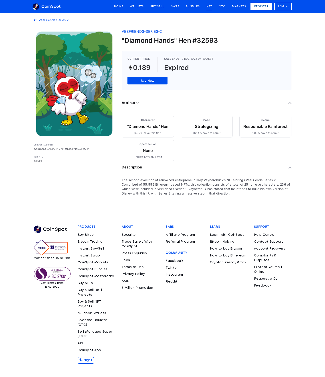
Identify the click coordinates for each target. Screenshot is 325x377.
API (80, 343)
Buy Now (147, 80)
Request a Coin (267, 278)
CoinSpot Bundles (93, 269)
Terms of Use (133, 267)
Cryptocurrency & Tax (228, 262)
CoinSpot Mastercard (96, 276)
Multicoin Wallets (92, 313)
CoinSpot (46, 6)
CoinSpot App (89, 350)
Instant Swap (89, 255)
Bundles (193, 6)
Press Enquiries (134, 253)
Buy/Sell (157, 6)
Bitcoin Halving (222, 241)
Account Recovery (269, 248)
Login (283, 6)
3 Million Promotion (137, 288)
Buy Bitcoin (87, 235)
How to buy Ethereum (228, 255)
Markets (239, 6)
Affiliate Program (180, 235)
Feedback (262, 285)
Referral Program (180, 241)
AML (125, 281)
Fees (126, 260)
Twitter (172, 267)
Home (118, 6)
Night (85, 360)
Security (128, 235)
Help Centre (264, 235)
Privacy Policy (133, 274)
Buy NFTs (85, 283)
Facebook (174, 261)
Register (261, 6)
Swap (175, 6)
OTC (222, 6)
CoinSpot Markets (93, 262)
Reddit (171, 281)
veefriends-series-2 (142, 31)
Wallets (137, 6)
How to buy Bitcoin (226, 248)
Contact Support (268, 241)
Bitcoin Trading (90, 241)
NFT (209, 6)
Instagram (174, 274)
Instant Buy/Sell (91, 248)
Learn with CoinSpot (227, 235)
